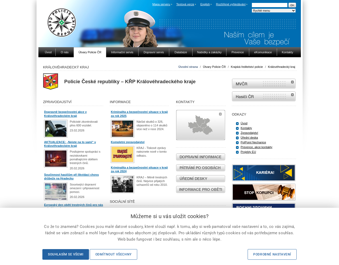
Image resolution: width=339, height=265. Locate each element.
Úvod (244, 123)
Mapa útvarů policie (200, 125)
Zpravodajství (249, 132)
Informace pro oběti (200, 189)
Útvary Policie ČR (214, 66)
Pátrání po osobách (200, 167)
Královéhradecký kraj (281, 66)
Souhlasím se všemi (65, 254)
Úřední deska (249, 137)
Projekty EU (248, 151)
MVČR (264, 84)
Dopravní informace (200, 156)
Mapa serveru (161, 4)
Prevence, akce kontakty (257, 147)
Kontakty (246, 128)
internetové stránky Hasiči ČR (264, 96)
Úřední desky (200, 178)
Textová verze (185, 4)
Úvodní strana (188, 66)
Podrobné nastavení (272, 254)
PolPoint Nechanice (253, 142)
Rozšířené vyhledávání (231, 4)
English (205, 4)
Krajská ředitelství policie (247, 66)
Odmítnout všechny (113, 254)
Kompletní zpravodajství (128, 142)
